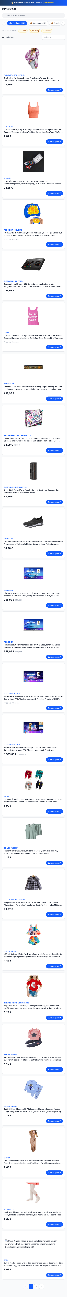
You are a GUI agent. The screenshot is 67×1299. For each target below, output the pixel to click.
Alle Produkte (17, 23)
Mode (23, 31)
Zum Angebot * (54, 90)
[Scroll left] (4, 23)
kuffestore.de (9, 8)
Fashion (47, 31)
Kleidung (34, 31)
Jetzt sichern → (49, 3)
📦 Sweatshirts (38, 23)
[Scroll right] (63, 23)
